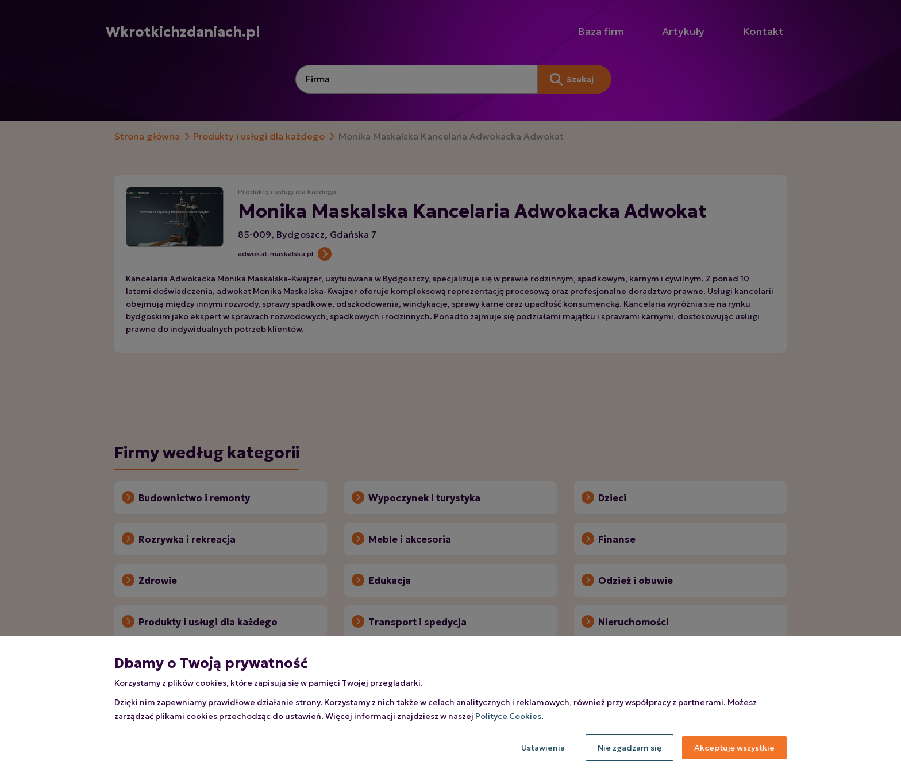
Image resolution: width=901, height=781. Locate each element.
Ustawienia (543, 748)
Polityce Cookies (508, 716)
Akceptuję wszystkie (734, 748)
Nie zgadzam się (629, 748)
